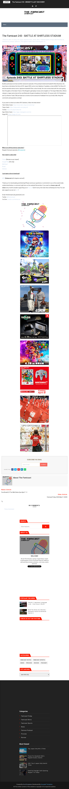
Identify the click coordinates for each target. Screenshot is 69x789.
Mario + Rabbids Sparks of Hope (45, 39)
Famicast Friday (26, 716)
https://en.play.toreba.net (14, 109)
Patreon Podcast (27, 730)
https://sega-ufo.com (14, 114)
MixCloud (4, 164)
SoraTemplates (27, 784)
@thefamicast (11, 197)
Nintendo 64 (5, 41)
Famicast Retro (26, 660)
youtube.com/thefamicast (14, 199)
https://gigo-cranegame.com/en (22, 112)
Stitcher (4, 169)
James (34, 39)
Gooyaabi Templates (46, 784)
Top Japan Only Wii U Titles (37, 748)
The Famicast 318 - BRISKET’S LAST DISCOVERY (28, 2)
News (22, 663)
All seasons (21, 150)
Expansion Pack (28, 39)
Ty (44, 41)
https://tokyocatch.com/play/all (19, 107)
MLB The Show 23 (59, 39)
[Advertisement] (22, 29)
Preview (29, 663)
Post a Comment (9, 509)
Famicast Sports (39, 660)
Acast (4, 166)
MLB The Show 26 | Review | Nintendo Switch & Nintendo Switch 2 (37, 611)
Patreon (30, 187)
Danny (15, 39)
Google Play (5, 162)
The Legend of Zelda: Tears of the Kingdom (32, 41)
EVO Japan (20, 39)
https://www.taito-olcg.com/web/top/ (24, 105)
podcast (11, 41)
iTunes (4, 159)
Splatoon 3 (17, 41)
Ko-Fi (17, 190)
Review (36, 663)
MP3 (3, 178)
